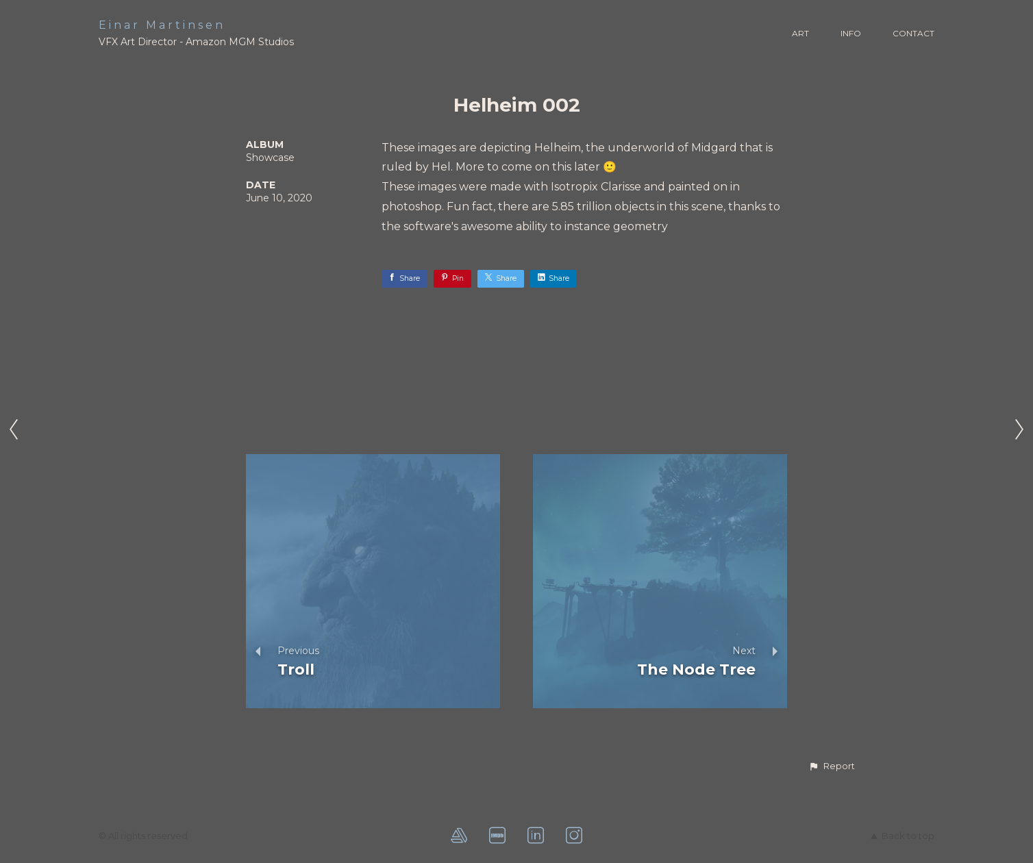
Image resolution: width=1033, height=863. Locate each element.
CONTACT (913, 33)
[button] (831, 766)
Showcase (270, 157)
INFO (851, 33)
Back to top (902, 835)
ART (800, 33)
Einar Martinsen (162, 25)
